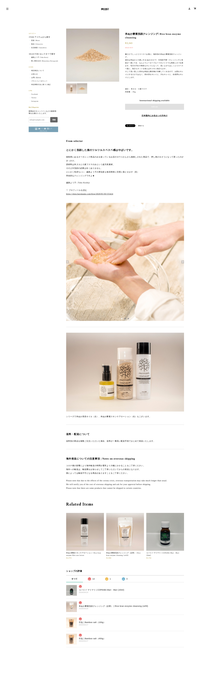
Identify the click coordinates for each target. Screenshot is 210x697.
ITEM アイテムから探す (39, 37)
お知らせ (34, 75)
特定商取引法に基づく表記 (41, 85)
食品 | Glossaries (37, 44)
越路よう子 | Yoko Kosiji (39, 58)
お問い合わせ (36, 78)
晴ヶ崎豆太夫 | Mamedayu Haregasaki (44, 61)
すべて (75, 579)
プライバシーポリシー (39, 82)
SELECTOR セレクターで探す (42, 54)
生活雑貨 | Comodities (39, 48)
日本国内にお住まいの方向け (155, 116)
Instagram (34, 102)
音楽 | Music (35, 41)
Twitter (34, 98)
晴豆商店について (37, 71)
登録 (54, 120)
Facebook (34, 95)
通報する (141, 126)
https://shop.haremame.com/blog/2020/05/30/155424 (89, 194)
